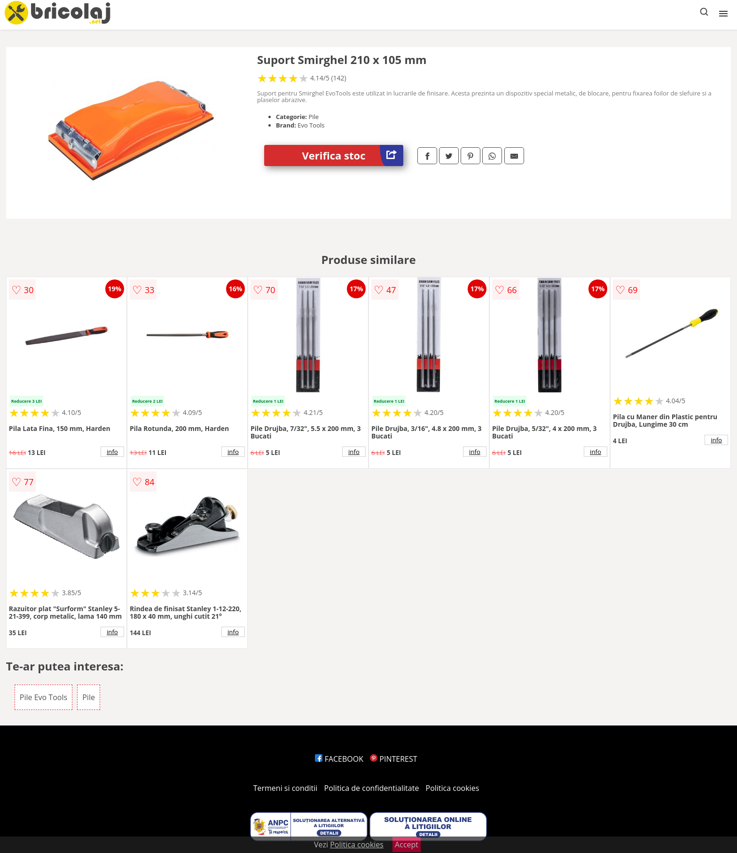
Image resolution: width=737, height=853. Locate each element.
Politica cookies (452, 788)
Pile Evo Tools (43, 697)
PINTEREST (393, 759)
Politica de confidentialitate (371, 788)
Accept (406, 844)
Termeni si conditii (285, 788)
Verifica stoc (352, 155)
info (112, 451)
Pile (88, 697)
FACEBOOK (339, 759)
